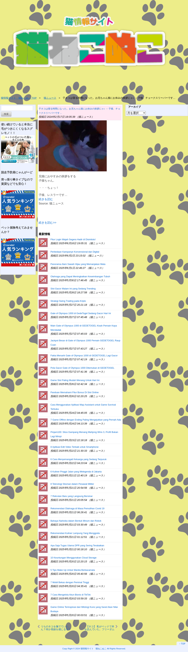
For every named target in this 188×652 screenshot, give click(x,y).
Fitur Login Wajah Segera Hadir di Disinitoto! (73, 239)
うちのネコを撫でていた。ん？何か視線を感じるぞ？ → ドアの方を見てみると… (56, 628)
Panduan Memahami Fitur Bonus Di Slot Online (74, 392)
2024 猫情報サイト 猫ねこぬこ (90, 648)
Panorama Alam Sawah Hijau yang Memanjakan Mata (77, 264)
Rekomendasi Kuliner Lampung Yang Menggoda (75, 533)
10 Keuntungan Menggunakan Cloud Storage (73, 557)
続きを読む (46, 199)
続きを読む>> (47, 222)
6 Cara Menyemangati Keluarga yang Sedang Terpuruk (78, 459)
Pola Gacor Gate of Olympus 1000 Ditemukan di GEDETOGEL (82, 368)
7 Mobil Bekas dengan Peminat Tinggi (69, 582)
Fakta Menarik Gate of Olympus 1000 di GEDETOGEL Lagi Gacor (84, 355)
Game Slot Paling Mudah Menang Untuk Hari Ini (74, 380)
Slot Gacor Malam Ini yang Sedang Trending (73, 288)
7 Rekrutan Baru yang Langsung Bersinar (71, 496)
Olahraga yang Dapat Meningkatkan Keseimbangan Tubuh (80, 276)
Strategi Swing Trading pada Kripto (68, 301)
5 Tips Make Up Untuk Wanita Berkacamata (72, 570)
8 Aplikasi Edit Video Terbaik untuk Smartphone (74, 447)
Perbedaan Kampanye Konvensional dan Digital (74, 251)
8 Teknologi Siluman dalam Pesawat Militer (72, 484)
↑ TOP (182, 644)
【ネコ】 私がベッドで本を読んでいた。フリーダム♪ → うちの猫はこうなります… (99, 628)
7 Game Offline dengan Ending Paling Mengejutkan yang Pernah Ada (85, 419)
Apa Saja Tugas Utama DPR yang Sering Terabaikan (77, 545)
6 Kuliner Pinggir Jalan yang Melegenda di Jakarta (76, 471)
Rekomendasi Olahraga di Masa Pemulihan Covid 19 (77, 508)
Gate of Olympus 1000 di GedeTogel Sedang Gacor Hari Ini (80, 313)
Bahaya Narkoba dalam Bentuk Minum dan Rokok (75, 520)
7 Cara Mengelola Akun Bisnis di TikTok (70, 594)
